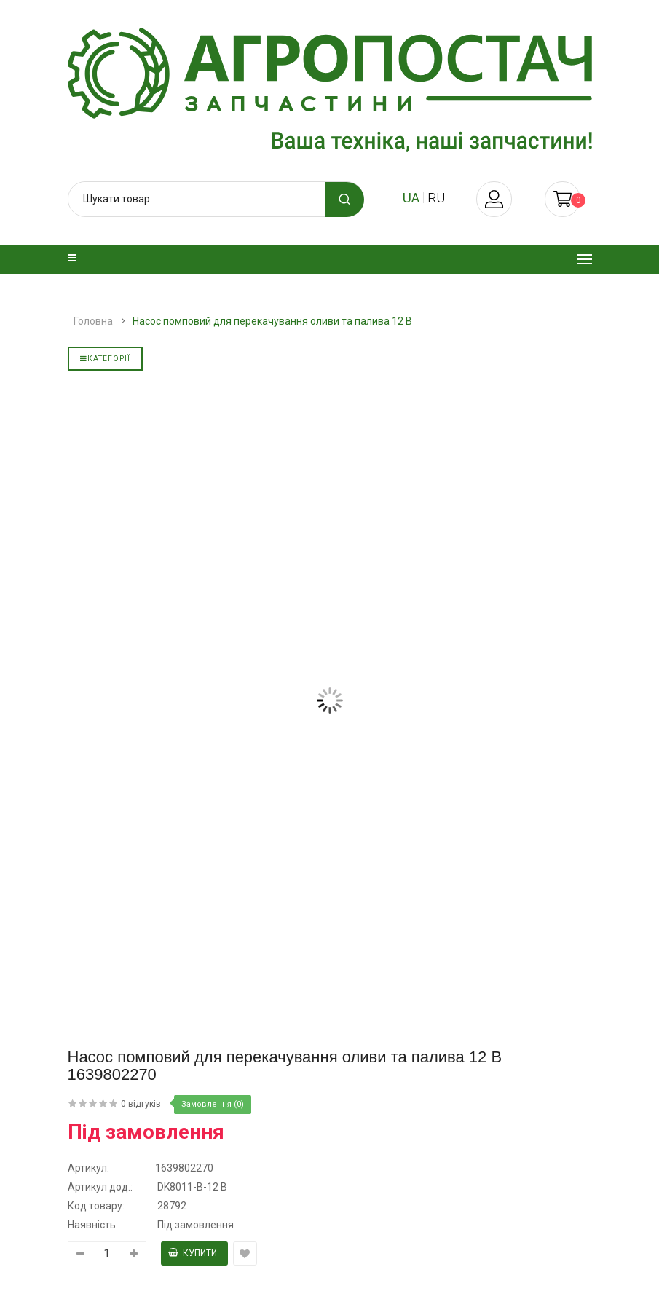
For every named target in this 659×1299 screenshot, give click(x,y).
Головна (93, 321)
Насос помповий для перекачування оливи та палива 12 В (272, 321)
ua (411, 197)
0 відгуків (141, 1104)
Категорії (105, 359)
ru (436, 197)
